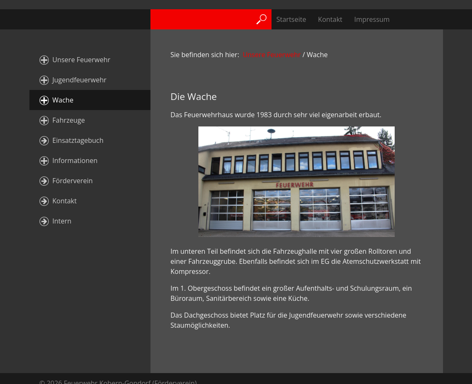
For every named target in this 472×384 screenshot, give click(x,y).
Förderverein (73, 180)
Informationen (75, 160)
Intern (62, 221)
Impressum (372, 19)
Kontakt (330, 19)
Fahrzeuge (69, 120)
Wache (63, 100)
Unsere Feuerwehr (82, 59)
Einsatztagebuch (78, 140)
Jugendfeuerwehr (80, 79)
